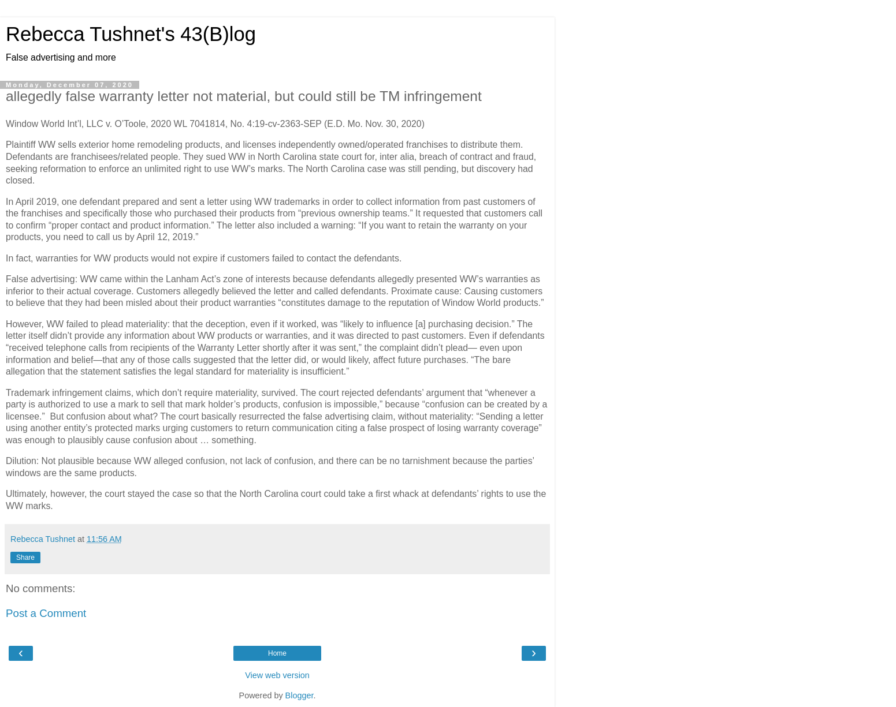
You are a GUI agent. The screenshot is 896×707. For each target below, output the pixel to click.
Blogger (299, 695)
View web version (277, 675)
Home (277, 653)
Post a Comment (46, 613)
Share (25, 557)
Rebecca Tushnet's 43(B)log (131, 34)
